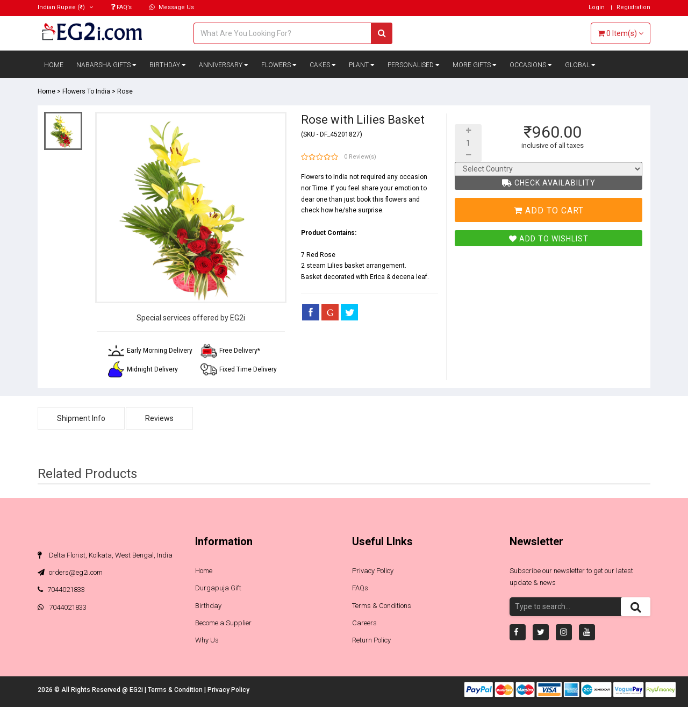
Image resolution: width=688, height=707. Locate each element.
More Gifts (475, 65)
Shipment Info (81, 418)
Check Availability (549, 182)
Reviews (159, 418)
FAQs (360, 588)
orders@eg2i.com (70, 572)
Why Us (207, 640)
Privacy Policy (372, 571)
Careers (364, 623)
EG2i (137, 690)
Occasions (531, 65)
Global (580, 65)
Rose (125, 91)
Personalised (414, 65)
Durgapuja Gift (218, 588)
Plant (362, 65)
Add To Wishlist (549, 238)
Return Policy (371, 640)
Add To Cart (549, 210)
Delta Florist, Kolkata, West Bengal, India (105, 555)
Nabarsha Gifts (106, 65)
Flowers (279, 65)
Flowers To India (86, 91)
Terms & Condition (176, 690)
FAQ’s (121, 7)
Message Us (171, 7)
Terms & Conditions (381, 606)
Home (53, 65)
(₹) (65, 7)
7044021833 (61, 589)
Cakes (323, 65)
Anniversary (223, 65)
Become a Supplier (223, 623)
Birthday (167, 65)
